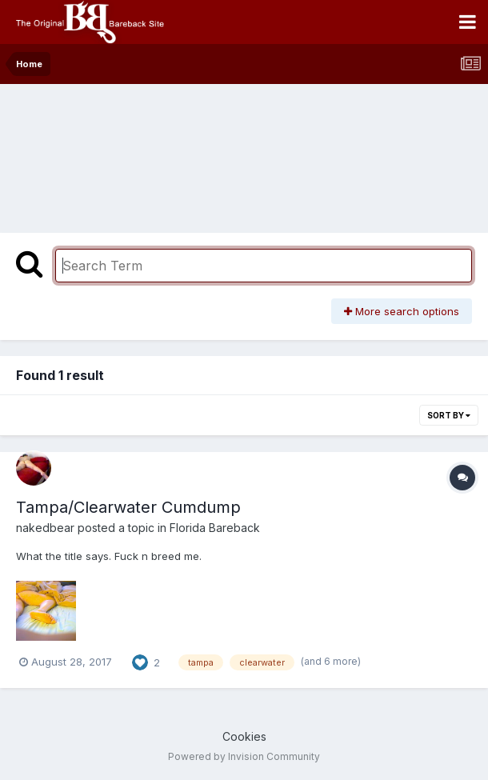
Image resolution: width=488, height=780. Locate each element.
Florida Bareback (215, 527)
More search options (401, 311)
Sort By (448, 415)
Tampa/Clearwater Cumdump (128, 507)
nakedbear (45, 527)
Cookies (244, 736)
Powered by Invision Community (244, 756)
